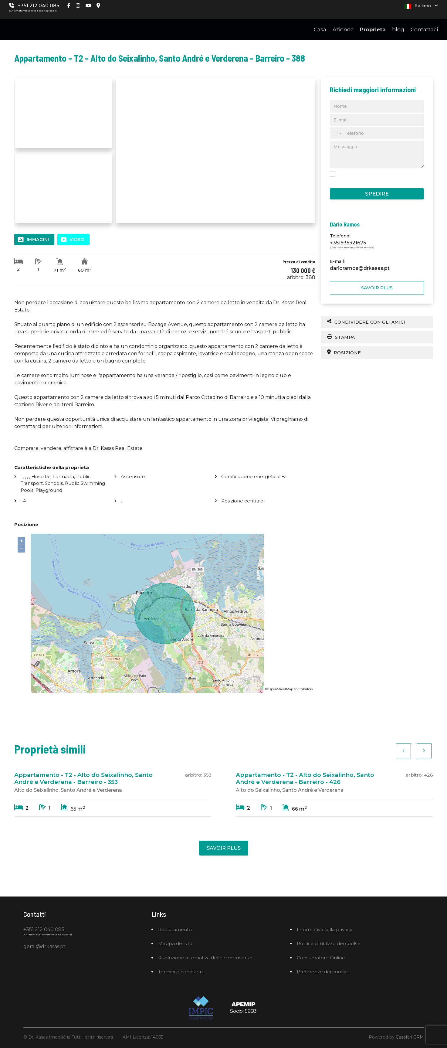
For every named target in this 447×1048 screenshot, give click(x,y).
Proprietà (373, 29)
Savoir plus (377, 288)
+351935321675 (348, 243)
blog (398, 29)
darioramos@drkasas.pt (360, 268)
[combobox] (336, 133)
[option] (113, 791)
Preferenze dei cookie (322, 972)
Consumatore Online (321, 958)
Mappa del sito (175, 943)
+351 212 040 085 (38, 6)
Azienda (343, 29)
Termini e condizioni (181, 972)
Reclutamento (175, 929)
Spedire (377, 194)
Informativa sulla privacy (324, 929)
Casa (320, 29)
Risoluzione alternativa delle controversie (205, 958)
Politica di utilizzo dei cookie (329, 943)
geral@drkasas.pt (44, 946)
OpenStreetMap (281, 689)
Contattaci (424, 29)
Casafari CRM (410, 1037)
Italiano (421, 6)
